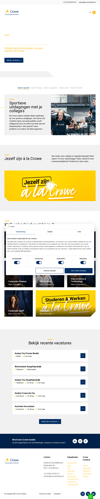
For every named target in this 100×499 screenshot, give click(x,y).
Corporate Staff (73, 484)
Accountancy (72, 463)
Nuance (86, 476)
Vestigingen (87, 468)
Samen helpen (36, 88)
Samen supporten (51, 88)
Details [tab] (50, 232)
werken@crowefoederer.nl (87, 2)
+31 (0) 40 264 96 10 (69, 2)
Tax (68, 468)
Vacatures (86, 471)
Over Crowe (87, 474)
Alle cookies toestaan (78, 270)
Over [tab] (79, 232)
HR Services (71, 476)
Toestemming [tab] (20, 232)
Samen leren (64, 88)
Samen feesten (76, 88)
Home (85, 465)
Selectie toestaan (50, 270)
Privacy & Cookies (45, 494)
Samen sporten (24, 88)
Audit (69, 465)
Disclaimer (57, 494)
